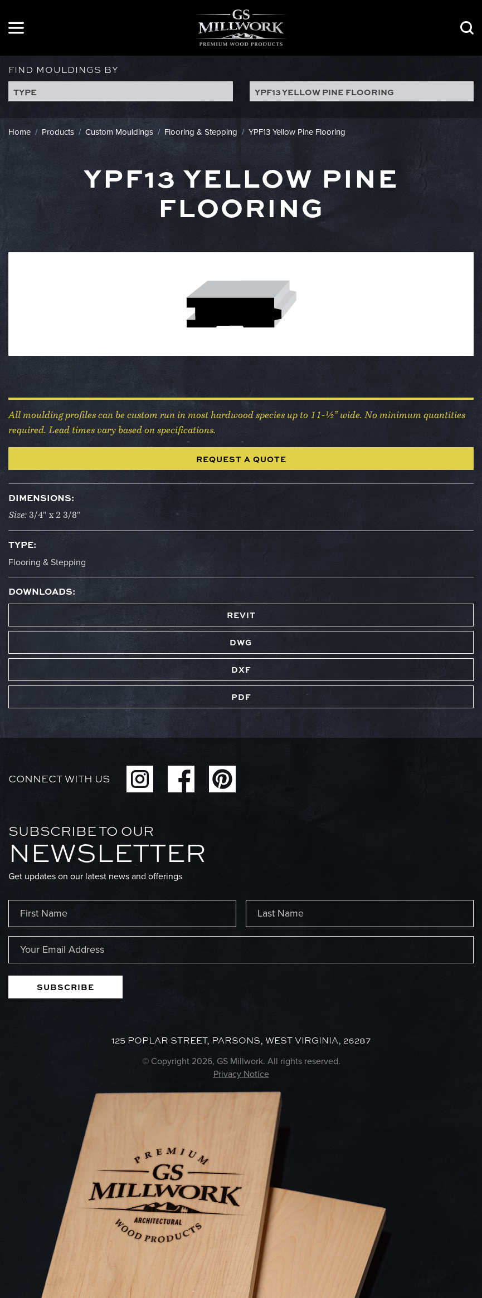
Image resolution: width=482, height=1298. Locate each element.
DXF (241, 669)
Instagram (139, 779)
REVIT (241, 614)
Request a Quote (241, 458)
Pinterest (222, 779)
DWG (241, 642)
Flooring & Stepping (47, 562)
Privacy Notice (241, 1073)
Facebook (181, 779)
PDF (241, 696)
